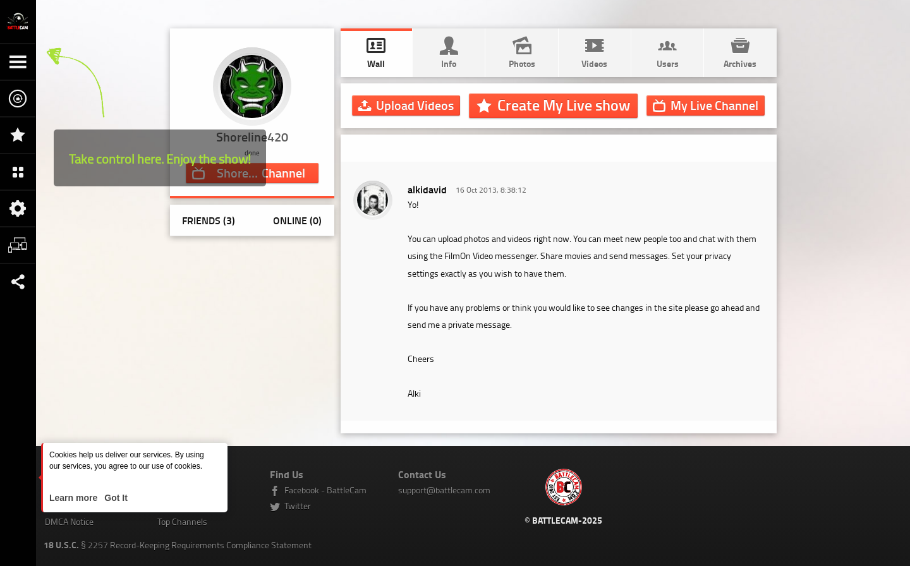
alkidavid (427, 189)
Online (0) (297, 220)
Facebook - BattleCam (325, 490)
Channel (714, 105)
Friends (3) (208, 220)
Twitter (297, 506)
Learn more (74, 498)
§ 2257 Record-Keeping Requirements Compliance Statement (178, 545)
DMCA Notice (69, 521)
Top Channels (182, 521)
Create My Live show (563, 105)
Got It (114, 498)
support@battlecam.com (444, 490)
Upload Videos (415, 105)
